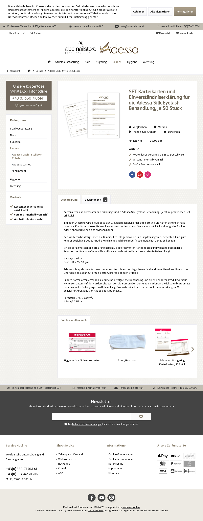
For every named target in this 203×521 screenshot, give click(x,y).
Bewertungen (96, 199)
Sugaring (15, 141)
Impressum (115, 468)
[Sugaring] (101, 62)
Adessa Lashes (22, 164)
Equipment (19, 171)
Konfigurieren (184, 11)
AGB (60, 473)
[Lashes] (117, 62)
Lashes (14, 148)
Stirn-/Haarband (127, 360)
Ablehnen (139, 11)
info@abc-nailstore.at (132, 26)
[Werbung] (148, 62)
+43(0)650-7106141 (22, 468)
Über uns (113, 473)
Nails (13, 135)
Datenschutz (115, 463)
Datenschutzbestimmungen (87, 424)
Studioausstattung (21, 128)
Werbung (15, 186)
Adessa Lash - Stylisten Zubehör (27, 156)
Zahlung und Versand (70, 454)
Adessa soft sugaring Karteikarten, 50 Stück (172, 362)
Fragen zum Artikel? (142, 131)
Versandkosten (95, 510)
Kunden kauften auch (74, 320)
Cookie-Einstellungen (120, 454)
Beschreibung (69, 199)
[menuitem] (185, 33)
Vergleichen (138, 127)
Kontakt (63, 468)
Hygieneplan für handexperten (82, 360)
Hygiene (15, 179)
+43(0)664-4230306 (22, 474)
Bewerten (172, 131)
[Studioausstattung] (67, 62)
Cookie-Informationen (121, 459)
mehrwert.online (131, 507)
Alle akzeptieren (160, 11)
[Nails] (87, 62)
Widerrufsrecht (67, 459)
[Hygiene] (132, 62)
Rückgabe (64, 463)
